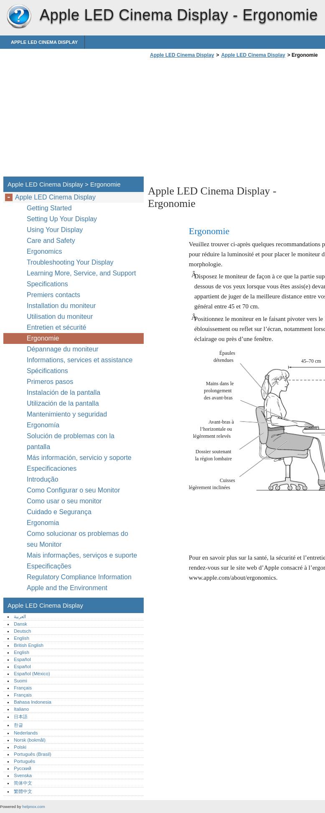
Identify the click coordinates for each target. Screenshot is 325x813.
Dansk (20, 623)
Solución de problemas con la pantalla (70, 441)
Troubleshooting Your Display (70, 262)
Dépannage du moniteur (63, 349)
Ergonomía (43, 425)
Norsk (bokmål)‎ (30, 739)
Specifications (47, 284)
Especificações (49, 566)
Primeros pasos (50, 381)
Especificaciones (51, 468)
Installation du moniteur (61, 305)
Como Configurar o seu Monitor (73, 490)
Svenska (23, 775)
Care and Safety (52, 240)
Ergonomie (43, 338)
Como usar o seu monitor (65, 501)
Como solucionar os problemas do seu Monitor (77, 539)
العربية (20, 616)
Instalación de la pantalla (63, 392)
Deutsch (22, 631)
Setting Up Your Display (62, 218)
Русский (22, 768)
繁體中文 (23, 791)
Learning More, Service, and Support (81, 273)
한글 (18, 724)
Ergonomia (43, 522)
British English (28, 645)
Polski (20, 747)
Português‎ (24, 761)
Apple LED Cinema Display (18, 16)
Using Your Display (56, 229)
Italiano (21, 709)
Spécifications (47, 370)
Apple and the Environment (68, 587)
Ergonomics (44, 251)
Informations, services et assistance (79, 360)
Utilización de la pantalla (64, 403)
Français (23, 687)
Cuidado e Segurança (60, 511)
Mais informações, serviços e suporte (82, 555)
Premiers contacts (53, 294)
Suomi (20, 680)
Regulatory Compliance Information (79, 577)
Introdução (42, 479)
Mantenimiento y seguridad (68, 414)
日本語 (21, 716)
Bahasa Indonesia (32, 701)
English (21, 638)
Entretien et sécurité (57, 327)
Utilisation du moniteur (61, 316)
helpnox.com (33, 806)
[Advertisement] (218, 119)
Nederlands (26, 732)
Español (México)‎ (32, 673)
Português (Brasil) (32, 754)
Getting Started (49, 208)
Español (22, 659)
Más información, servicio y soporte (79, 457)
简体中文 (23, 782)
